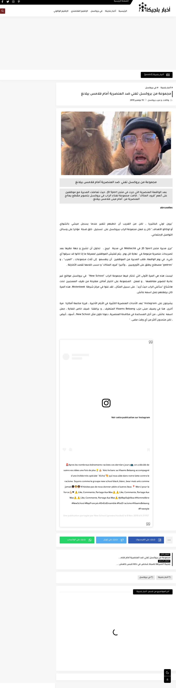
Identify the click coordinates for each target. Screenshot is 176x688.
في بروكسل (96, 11)
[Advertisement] (88, 43)
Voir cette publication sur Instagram (132, 418)
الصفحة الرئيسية (121, 3)
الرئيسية (123, 11)
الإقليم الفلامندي (79, 11)
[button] (146, 540)
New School (102, 516)
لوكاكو (165, 229)
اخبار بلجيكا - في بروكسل (140, 683)
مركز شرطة (89, 287)
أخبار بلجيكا (110, 11)
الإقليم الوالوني (61, 11)
